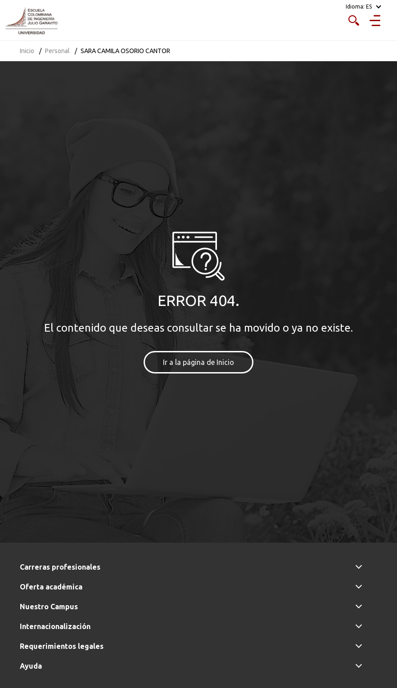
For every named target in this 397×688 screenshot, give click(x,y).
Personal (57, 50)
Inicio (27, 50)
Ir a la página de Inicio (198, 362)
